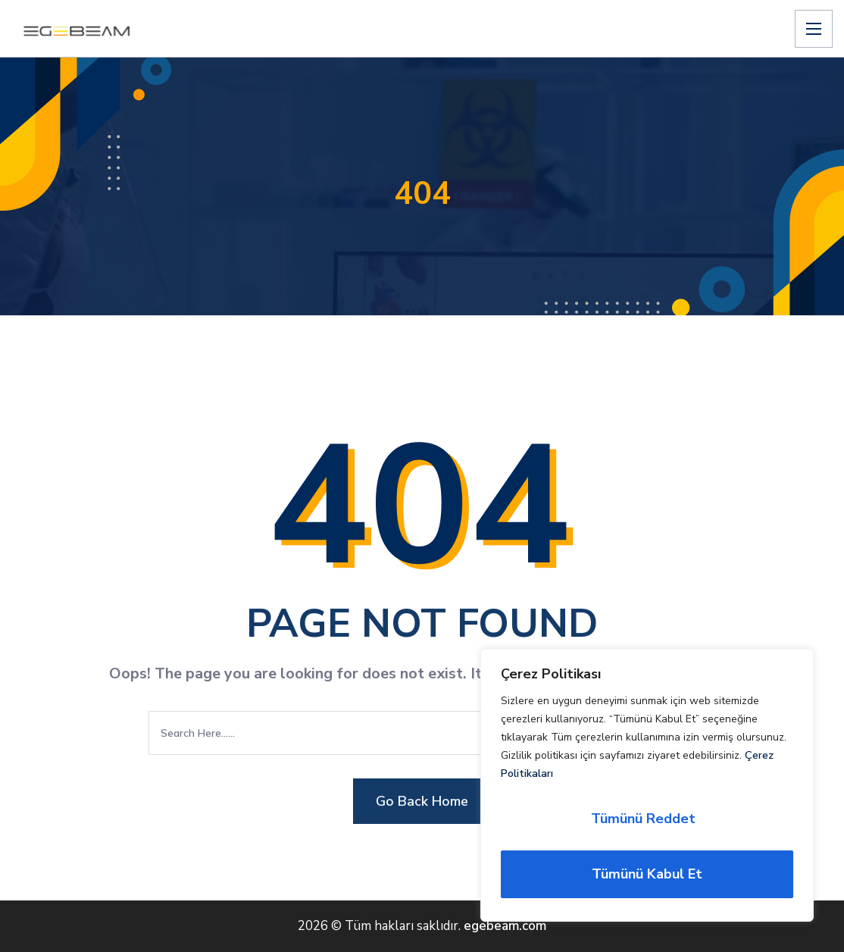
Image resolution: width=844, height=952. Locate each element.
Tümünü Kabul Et (647, 874)
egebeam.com (505, 926)
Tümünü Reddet (643, 819)
